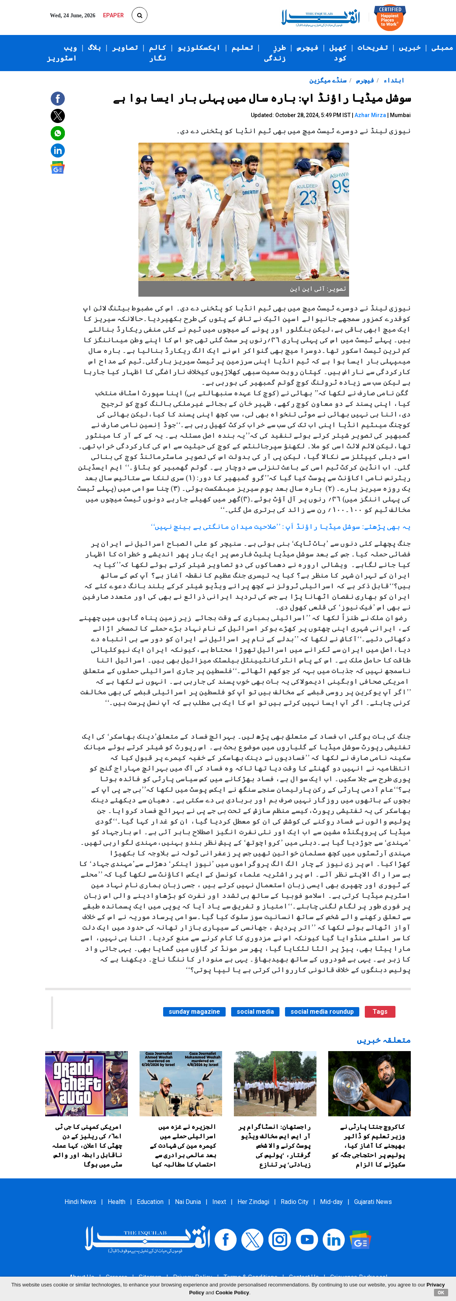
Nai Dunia (188, 1202)
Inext (219, 1202)
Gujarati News (373, 1202)
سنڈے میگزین (327, 80)
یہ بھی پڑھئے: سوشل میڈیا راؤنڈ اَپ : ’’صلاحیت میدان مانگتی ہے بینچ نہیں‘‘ (281, 526)
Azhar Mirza (370, 115)
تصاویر (125, 47)
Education (150, 1202)
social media (255, 1011)
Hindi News (80, 1202)
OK (441, 1292)
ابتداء (393, 80)
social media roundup (322, 1011)
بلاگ (94, 47)
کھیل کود (338, 53)
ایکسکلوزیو (199, 47)
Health (116, 1202)
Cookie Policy (232, 1292)
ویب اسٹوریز (62, 53)
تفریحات (373, 47)
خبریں (410, 47)
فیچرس (307, 47)
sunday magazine (194, 1011)
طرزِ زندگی (275, 53)
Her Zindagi (253, 1202)
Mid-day (331, 1202)
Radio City (295, 1202)
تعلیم (242, 47)
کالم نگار (157, 53)
